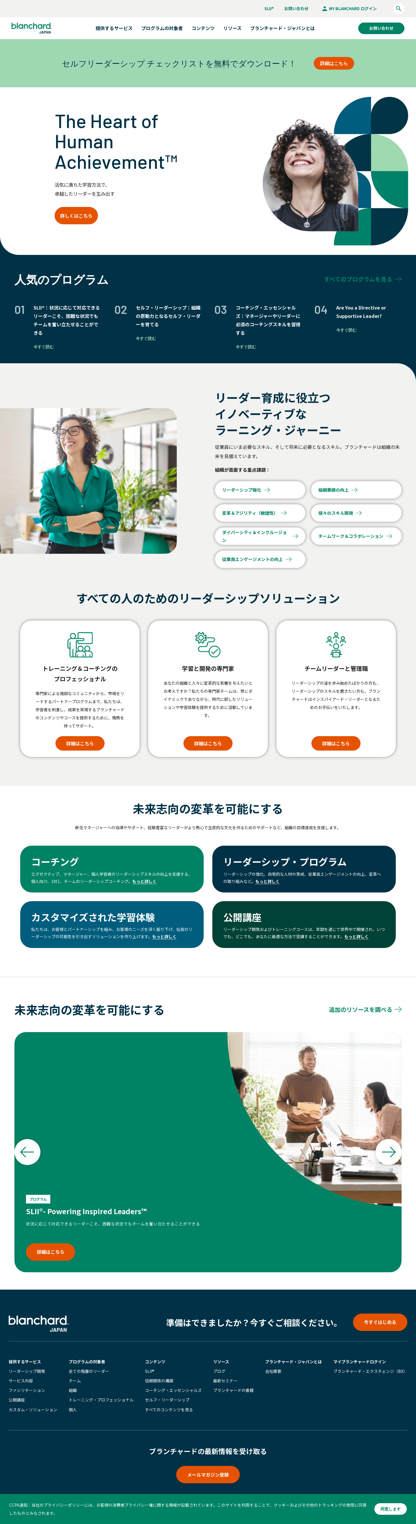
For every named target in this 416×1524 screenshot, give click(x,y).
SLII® (269, 8)
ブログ (219, 1371)
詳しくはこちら (76, 215)
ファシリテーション (27, 1390)
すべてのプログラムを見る (358, 279)
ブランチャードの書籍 (233, 1390)
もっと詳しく (144, 881)
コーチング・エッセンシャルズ (173, 1390)
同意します (390, 1509)
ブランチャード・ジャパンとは (282, 28)
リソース (221, 1361)
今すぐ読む (44, 346)
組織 (73, 1390)
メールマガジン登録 (208, 1474)
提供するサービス (25, 1361)
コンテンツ (155, 1361)
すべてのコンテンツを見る (169, 1409)
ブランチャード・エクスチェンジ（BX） (370, 1371)
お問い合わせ (296, 8)
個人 (73, 1409)
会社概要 (273, 1371)
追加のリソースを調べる (360, 1009)
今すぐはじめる (380, 1322)
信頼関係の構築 (159, 1381)
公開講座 (17, 1400)
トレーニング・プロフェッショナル (101, 1400)
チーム (75, 1381)
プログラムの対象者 (87, 1361)
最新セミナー (225, 1381)
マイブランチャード (359, 1361)
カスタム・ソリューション (33, 1409)
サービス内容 (21, 1381)
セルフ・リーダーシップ (167, 1400)
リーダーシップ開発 (27, 1371)
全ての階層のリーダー (89, 1371)
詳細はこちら (334, 63)
